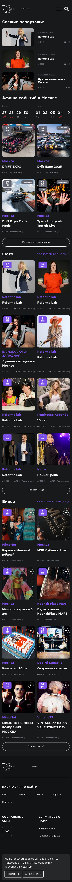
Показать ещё (36, 490)
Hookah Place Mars (52, 604)
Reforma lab (11, 297)
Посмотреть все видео (53, 501)
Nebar (41, 469)
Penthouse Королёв (52, 415)
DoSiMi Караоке (49, 663)
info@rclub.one (47, 828)
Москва (8, 161)
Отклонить (33, 874)
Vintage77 (45, 717)
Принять (13, 874)
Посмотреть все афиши (36, 242)
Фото (7, 254)
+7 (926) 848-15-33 (49, 836)
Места (39, 795)
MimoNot (9, 545)
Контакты (7, 802)
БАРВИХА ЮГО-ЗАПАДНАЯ (14, 354)
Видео (8, 502)
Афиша (57, 795)
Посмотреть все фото (53, 254)
